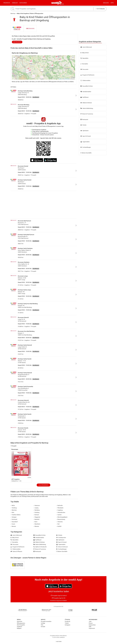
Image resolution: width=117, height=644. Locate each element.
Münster (36, 526)
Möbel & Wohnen (86, 103)
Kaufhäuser (85, 97)
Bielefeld (36, 519)
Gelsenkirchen (60, 512)
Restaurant (84, 119)
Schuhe (83, 125)
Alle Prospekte (43, 485)
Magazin (106, 3)
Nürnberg (36, 510)
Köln (12, 512)
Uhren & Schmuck (62, 547)
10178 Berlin (100, 9)
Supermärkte (85, 141)
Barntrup (13, 13)
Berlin (62, 4)
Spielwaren (84, 130)
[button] (73, 57)
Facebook (67, 621)
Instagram (67, 625)
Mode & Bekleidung (87, 108)
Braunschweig (60, 519)
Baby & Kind (84, 52)
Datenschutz (92, 625)
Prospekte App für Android (58, 595)
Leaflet (60, 78)
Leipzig (35, 508)
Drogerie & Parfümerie (87, 75)
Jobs (90, 621)
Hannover (36, 505)
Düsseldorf (14, 521)
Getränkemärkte (86, 91)
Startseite (19, 621)
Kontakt (43, 626)
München (14, 510)
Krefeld (58, 526)
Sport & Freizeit (86, 136)
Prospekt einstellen (46, 621)
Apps (112, 3)
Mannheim (36, 524)
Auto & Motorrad (86, 47)
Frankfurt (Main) (15, 514)
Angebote (19, 626)
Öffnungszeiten (21, 623)
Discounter (84, 69)
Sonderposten (61, 537)
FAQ (42, 625)
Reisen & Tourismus (87, 114)
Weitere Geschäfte (86, 153)
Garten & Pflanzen (16, 551)
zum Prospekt (17, 42)
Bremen (13, 526)
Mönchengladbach (61, 517)
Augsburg (59, 510)
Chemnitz (59, 521)
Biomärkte (84, 64)
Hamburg (14, 508)
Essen (13, 524)
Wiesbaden (59, 508)
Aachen (59, 514)
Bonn (35, 521)
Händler (15, 3)
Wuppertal (36, 517)
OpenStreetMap (66, 78)
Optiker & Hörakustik (40, 547)
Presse (91, 623)
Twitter (67, 623)
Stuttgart (13, 517)
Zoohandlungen (86, 147)
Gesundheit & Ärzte (87, 86)
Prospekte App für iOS (58, 598)
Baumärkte (84, 58)
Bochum (36, 514)
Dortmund (14, 519)
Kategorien (23, 3)
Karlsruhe (59, 505)
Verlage (43, 623)
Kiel (57, 524)
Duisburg (36, 512)
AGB (90, 626)
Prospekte (6, 3)
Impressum (92, 628)
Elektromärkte (85, 80)
